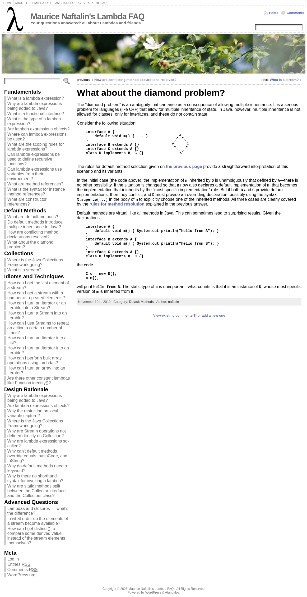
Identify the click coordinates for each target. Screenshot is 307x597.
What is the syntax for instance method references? (36, 191)
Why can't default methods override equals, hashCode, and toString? (37, 456)
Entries (18, 564)
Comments (295, 13)
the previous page (184, 166)
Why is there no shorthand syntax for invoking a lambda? (35, 478)
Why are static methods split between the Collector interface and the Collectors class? (36, 491)
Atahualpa (172, 592)
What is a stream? (24, 270)
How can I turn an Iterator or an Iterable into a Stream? (36, 305)
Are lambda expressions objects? (38, 129)
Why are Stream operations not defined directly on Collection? (36, 433)
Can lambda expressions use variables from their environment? (34, 174)
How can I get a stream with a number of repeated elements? (36, 295)
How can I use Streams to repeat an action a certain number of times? (38, 328)
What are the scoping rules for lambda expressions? (35, 146)
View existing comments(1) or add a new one (189, 315)
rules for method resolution (117, 204)
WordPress (153, 592)
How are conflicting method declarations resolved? (32, 234)
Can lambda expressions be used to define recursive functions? (33, 159)
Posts (273, 13)
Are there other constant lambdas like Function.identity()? (38, 380)
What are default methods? (32, 217)
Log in (13, 559)
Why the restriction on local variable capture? (32, 413)
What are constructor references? (27, 201)
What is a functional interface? (35, 113)
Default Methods (141, 302)
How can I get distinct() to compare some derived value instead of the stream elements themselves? (36, 535)
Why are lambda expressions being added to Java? (34, 106)
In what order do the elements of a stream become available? (37, 521)
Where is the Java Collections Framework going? (35, 262)
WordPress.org (21, 575)
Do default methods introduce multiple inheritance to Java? (35, 224)
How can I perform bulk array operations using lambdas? (34, 360)
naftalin (173, 302)
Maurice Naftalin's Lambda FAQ (88, 16)
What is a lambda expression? (35, 98)
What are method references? (35, 184)
